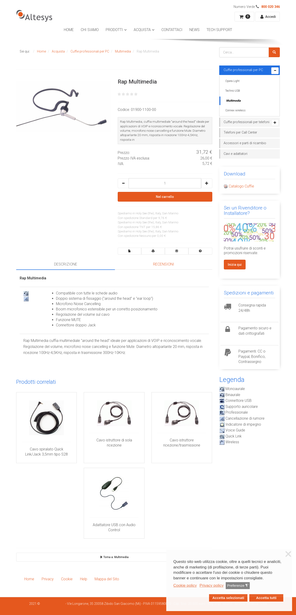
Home (69, 30)
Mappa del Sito (107, 579)
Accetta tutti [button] (266, 598)
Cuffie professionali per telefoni (246, 122)
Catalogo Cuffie (241, 186)
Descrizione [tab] (65, 264)
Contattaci (171, 30)
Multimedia (233, 100)
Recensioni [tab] (163, 264)
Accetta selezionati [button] (228, 598)
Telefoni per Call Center (240, 132)
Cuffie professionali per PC (243, 70)
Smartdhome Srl (53, 604)
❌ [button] (288, 554)
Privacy (48, 579)
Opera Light (232, 81)
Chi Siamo (90, 30)
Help (83, 579)
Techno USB (232, 90)
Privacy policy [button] (212, 585)
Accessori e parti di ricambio (245, 143)
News (194, 30)
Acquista (142, 30)
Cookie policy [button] (185, 585)
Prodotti (114, 30)
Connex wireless (235, 110)
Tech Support (219, 30)
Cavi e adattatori (235, 154)
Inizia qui (235, 264)
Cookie (67, 579)
